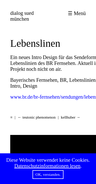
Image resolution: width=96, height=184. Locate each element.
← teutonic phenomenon (37, 117)
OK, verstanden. (48, 174)
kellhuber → (70, 117)
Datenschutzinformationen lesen (47, 166)
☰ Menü (77, 13)
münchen (22, 16)
